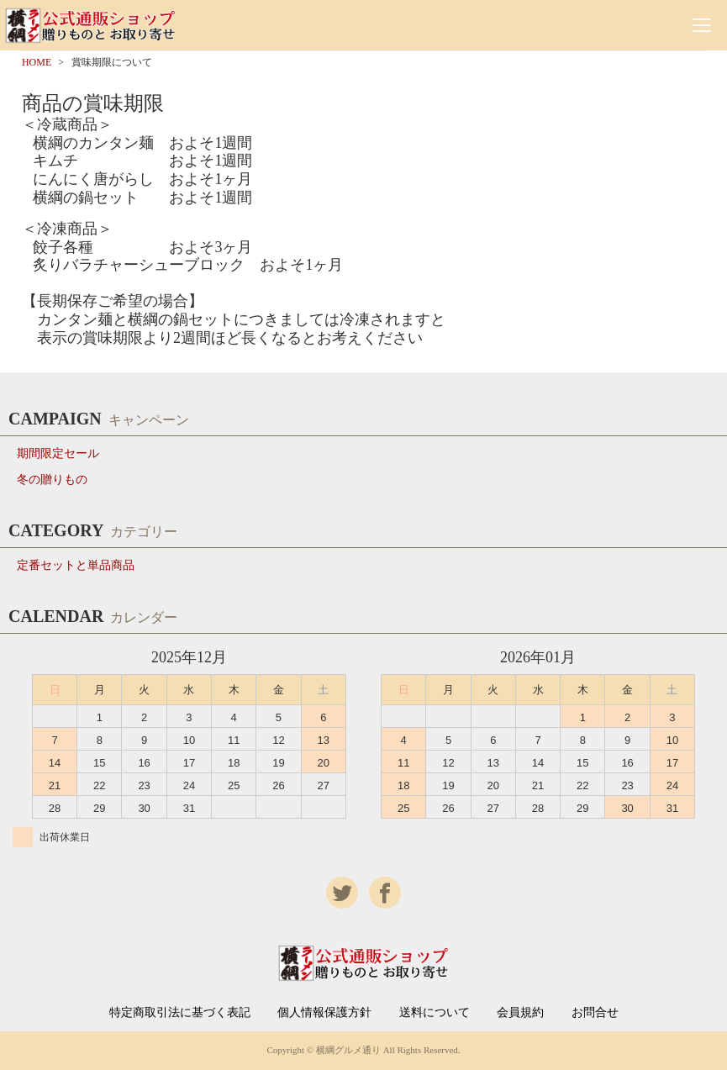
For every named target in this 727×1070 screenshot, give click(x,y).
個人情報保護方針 (324, 1013)
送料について (434, 1013)
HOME (36, 62)
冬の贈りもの (52, 479)
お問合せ (595, 1013)
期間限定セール (58, 453)
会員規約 (520, 1013)
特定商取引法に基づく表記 (179, 1013)
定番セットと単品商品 (75, 565)
